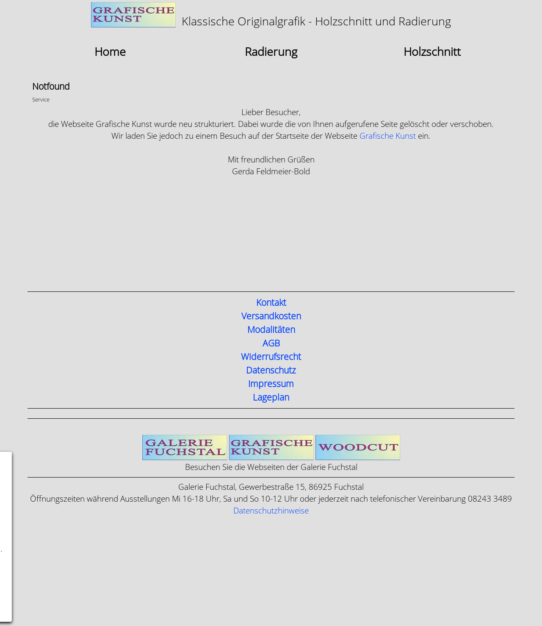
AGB (271, 343)
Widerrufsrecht (271, 356)
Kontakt (271, 302)
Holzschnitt (432, 52)
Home (110, 52)
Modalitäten (271, 329)
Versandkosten (271, 316)
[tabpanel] (271, 16)
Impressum (271, 384)
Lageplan (271, 397)
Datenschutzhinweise (271, 511)
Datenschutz (271, 370)
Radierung (271, 52)
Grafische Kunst (387, 136)
